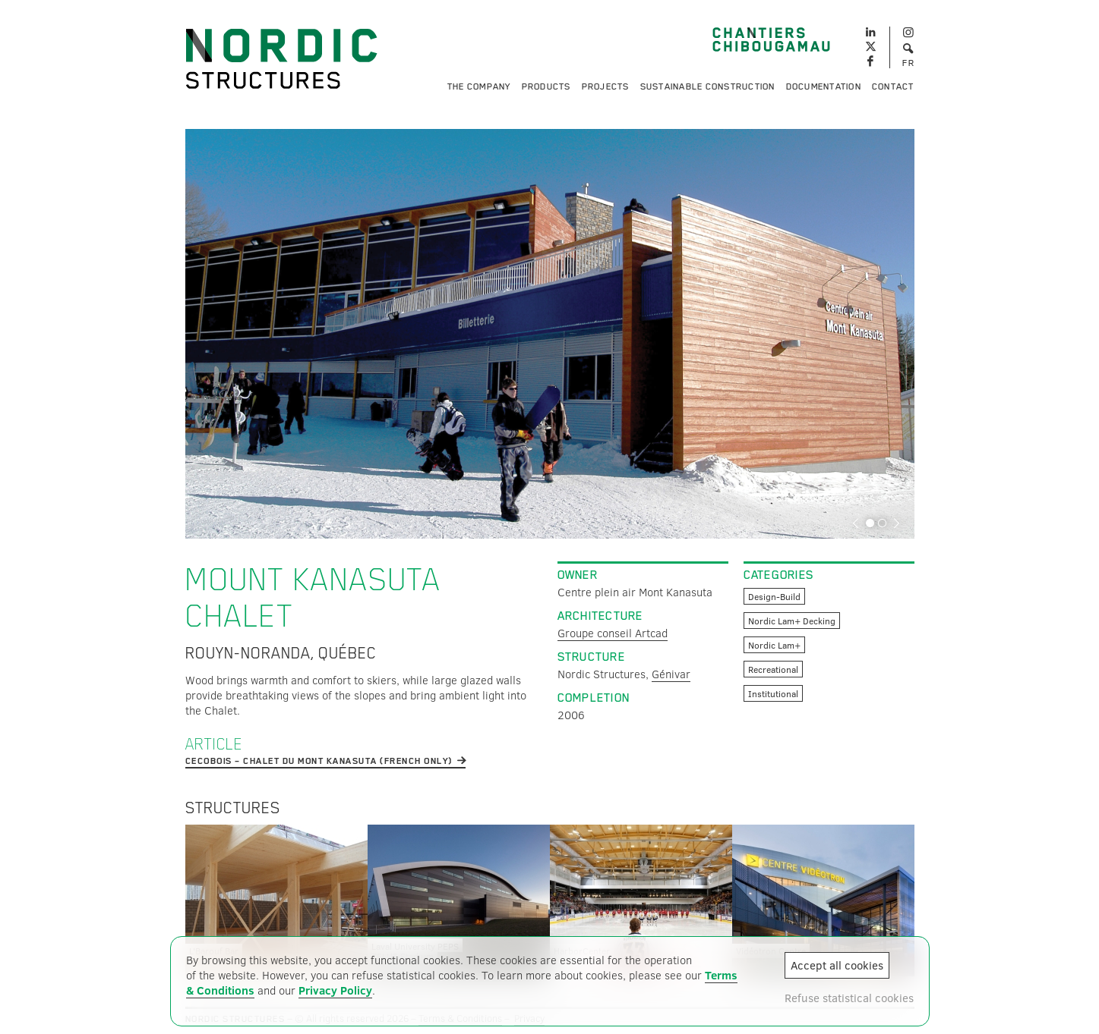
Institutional (773, 693)
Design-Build (774, 596)
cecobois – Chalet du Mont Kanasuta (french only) (319, 761)
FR (908, 63)
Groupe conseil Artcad (612, 632)
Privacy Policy (335, 990)
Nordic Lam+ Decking (791, 620)
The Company (479, 86)
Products (546, 86)
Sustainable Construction (707, 86)
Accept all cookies (837, 965)
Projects (606, 86)
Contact (893, 86)
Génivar (671, 673)
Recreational (773, 669)
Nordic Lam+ (774, 645)
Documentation (823, 86)
